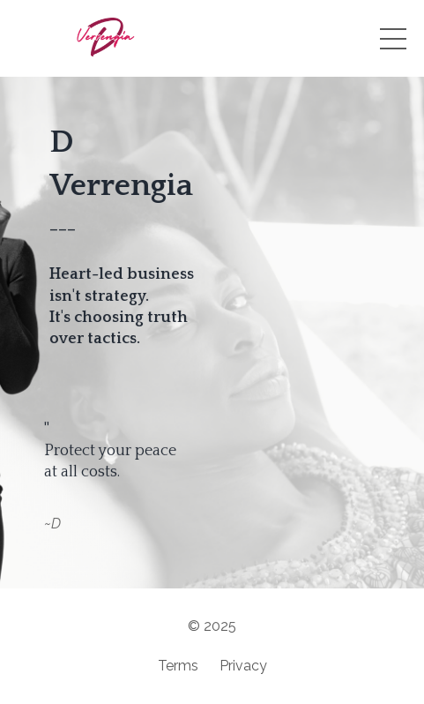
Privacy (243, 665)
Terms (178, 665)
